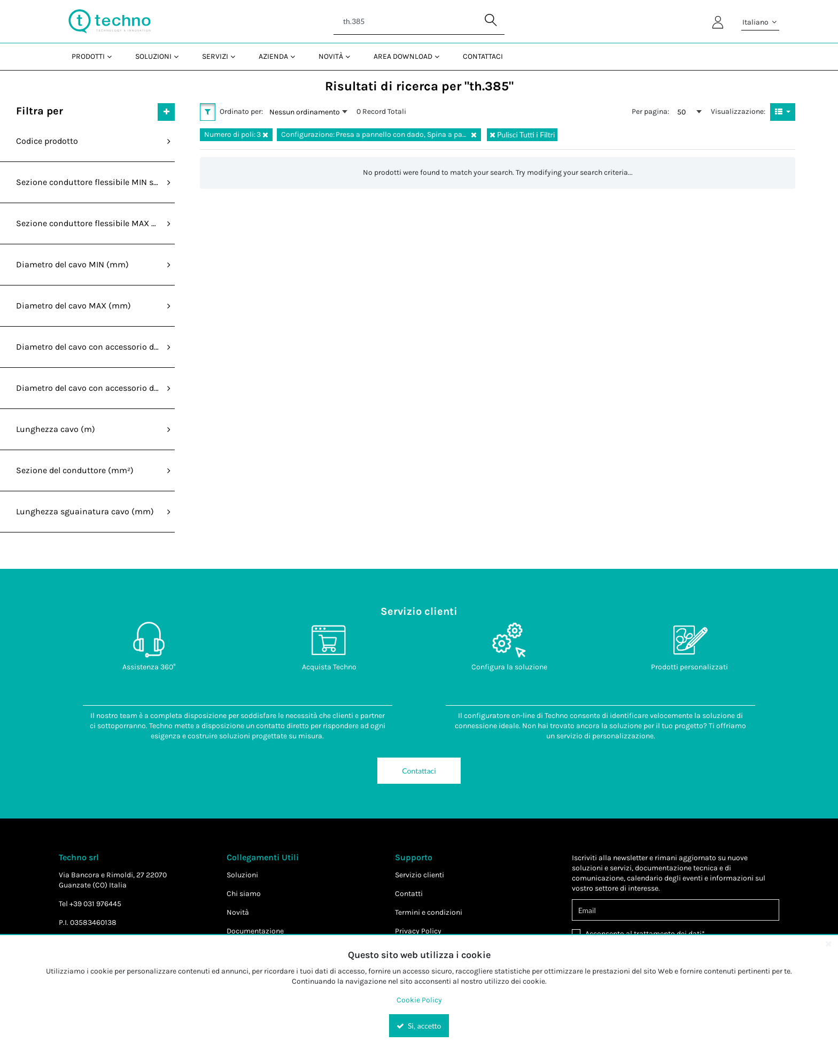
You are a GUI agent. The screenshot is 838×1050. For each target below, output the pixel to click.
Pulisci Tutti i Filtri (522, 134)
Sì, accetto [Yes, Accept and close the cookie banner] (419, 1025)
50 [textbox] (681, 112)
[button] (207, 111)
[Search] (419, 21)
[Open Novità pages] (352, 56)
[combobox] (308, 112)
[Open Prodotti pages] (113, 56)
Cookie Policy (419, 1000)
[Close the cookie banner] (828, 943)
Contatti (409, 893)
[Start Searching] (491, 21)
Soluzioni (242, 874)
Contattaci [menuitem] (483, 56)
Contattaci (419, 770)
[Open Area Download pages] (441, 56)
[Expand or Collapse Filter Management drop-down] (166, 111)
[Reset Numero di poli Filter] (265, 134)
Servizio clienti (419, 874)
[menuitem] (90, 56)
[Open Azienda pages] (297, 56)
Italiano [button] (760, 22)
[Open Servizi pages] (237, 56)
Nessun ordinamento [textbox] (304, 112)
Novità (238, 912)
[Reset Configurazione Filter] (473, 134)
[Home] (109, 21)
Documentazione (255, 931)
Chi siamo (244, 893)
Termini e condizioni (428, 912)
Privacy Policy (418, 931)
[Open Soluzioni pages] (180, 56)
